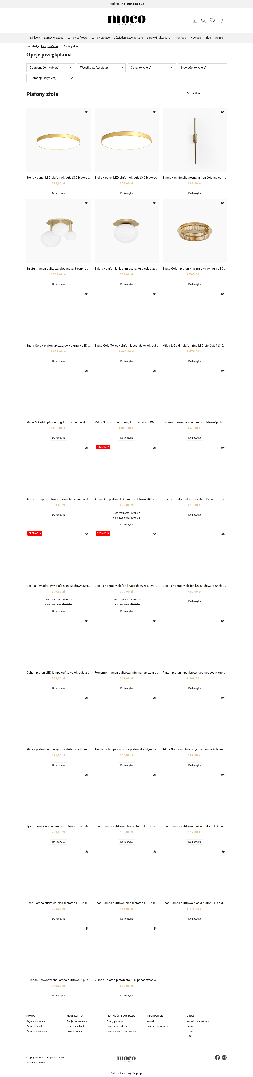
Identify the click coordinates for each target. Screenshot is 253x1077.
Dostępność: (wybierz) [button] (44, 67)
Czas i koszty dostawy (119, 1026)
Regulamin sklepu (36, 1021)
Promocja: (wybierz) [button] (43, 78)
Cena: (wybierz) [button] (141, 67)
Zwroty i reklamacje (36, 1031)
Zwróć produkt (34, 1026)
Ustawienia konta (76, 1026)
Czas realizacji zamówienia (121, 1031)
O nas (190, 1031)
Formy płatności (115, 1021)
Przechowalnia (75, 1031)
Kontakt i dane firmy (198, 1021)
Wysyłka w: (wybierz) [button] (94, 67)
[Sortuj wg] (206, 93)
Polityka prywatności (158, 1026)
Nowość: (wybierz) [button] (193, 67)
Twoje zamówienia (77, 1021)
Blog (189, 1036)
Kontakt (151, 1021)
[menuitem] (35, 37)
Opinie (190, 1026)
